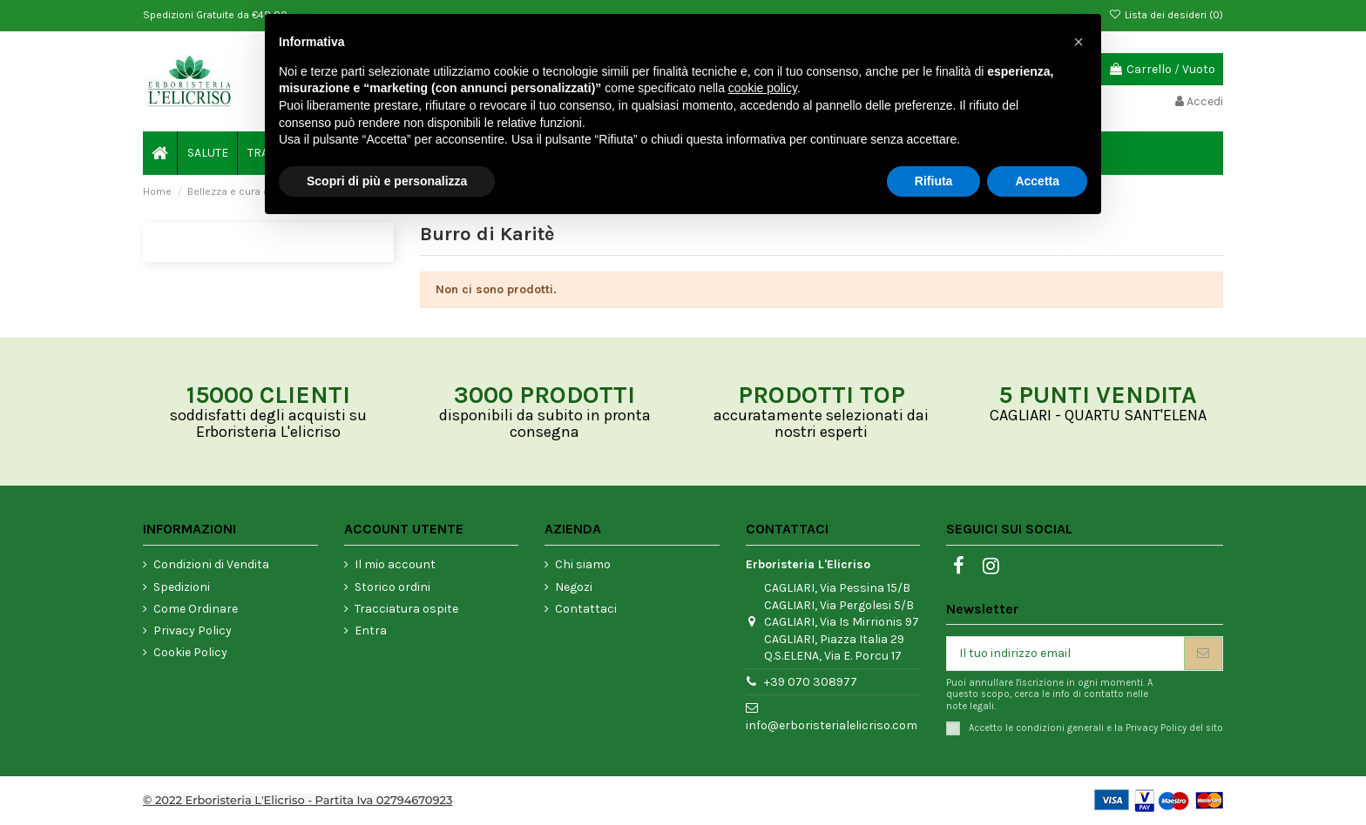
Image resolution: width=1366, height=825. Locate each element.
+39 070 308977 (810, 681)
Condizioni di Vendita (211, 564)
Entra (371, 630)
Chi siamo (583, 564)
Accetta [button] (1037, 181)
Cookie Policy (190, 652)
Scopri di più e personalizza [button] (387, 181)
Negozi (573, 587)
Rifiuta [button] (934, 181)
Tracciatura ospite (406, 608)
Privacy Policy (192, 630)
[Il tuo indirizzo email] (1065, 653)
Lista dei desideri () (1166, 15)
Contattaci (586, 608)
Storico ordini (392, 587)
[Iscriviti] (1203, 653)
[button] (1078, 42)
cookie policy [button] (762, 88)
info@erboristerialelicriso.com (831, 725)
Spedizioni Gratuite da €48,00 (215, 15)
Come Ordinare (195, 608)
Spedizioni (181, 587)
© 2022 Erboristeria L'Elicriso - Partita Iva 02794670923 (297, 800)
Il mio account (395, 564)
